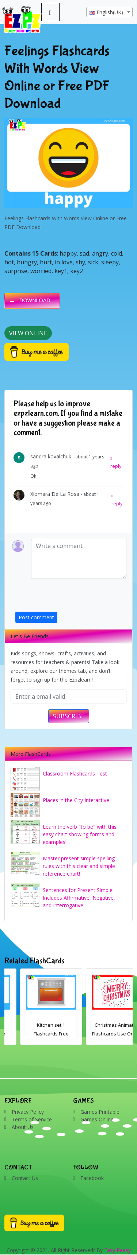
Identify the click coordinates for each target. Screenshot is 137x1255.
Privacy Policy (28, 1111)
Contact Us (25, 1178)
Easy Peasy (117, 1250)
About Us (23, 1127)
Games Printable (99, 1111)
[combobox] (109, 12)
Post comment (36, 617)
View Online (28, 333)
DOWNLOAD (34, 300)
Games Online (97, 1119)
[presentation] (70, 597)
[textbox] (109, 12)
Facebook (92, 1178)
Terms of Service (32, 1119)
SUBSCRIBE (68, 716)
